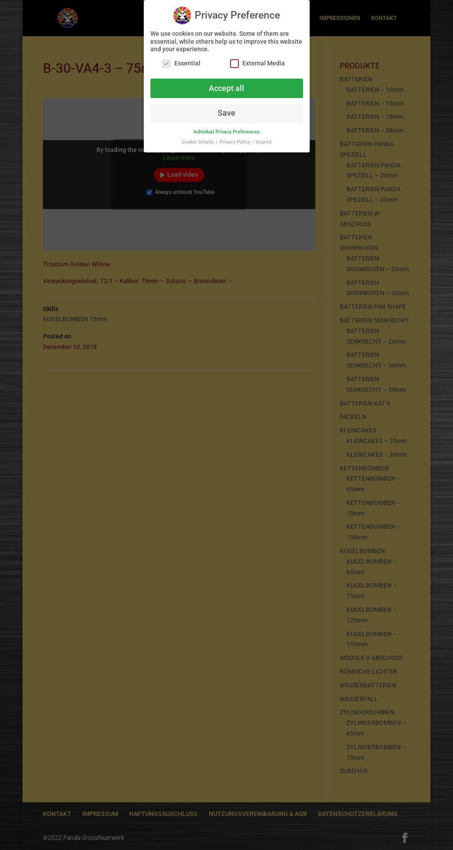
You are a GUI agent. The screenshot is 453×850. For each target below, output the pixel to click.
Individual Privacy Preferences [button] (226, 131)
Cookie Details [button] (198, 141)
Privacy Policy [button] (235, 141)
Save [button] (226, 112)
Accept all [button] (226, 87)
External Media (257, 62)
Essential (181, 62)
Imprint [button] (264, 141)
